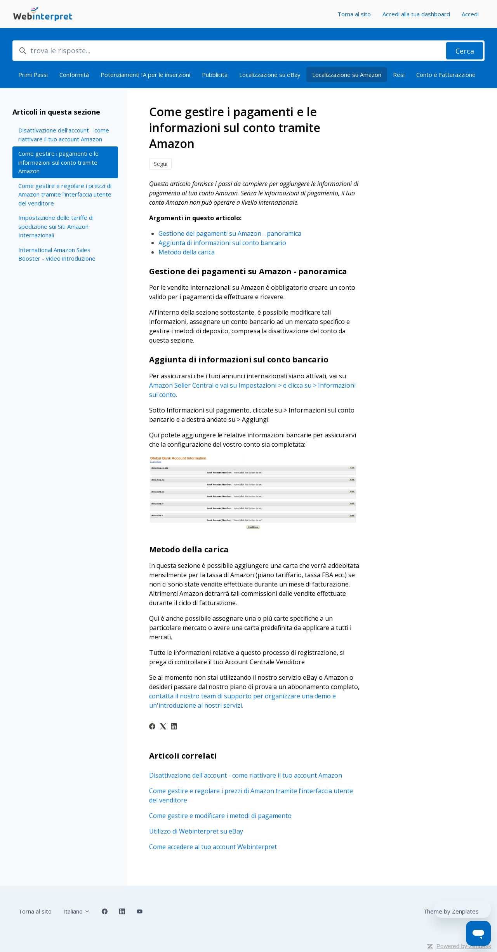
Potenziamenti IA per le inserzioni (145, 74)
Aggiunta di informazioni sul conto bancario (222, 242)
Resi (399, 74)
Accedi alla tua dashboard (416, 14)
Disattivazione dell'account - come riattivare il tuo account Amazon (245, 775)
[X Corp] (163, 727)
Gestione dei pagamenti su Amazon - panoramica (229, 233)
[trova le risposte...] (248, 50)
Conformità (74, 74)
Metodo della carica (186, 252)
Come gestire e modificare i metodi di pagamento (220, 815)
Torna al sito (354, 14)
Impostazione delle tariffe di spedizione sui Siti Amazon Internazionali (56, 226)
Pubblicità (215, 74)
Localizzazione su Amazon (346, 74)
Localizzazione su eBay (270, 74)
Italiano (76, 911)
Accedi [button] (470, 14)
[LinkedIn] (174, 727)
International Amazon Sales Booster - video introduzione (57, 254)
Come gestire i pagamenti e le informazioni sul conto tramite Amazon (58, 162)
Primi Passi (33, 74)
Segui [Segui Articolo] (160, 163)
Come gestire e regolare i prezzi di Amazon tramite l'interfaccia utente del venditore (251, 795)
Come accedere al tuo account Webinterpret (213, 846)
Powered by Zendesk (463, 946)
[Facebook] (152, 727)
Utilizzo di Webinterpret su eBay (196, 831)
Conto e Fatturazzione (446, 74)
